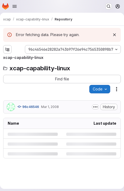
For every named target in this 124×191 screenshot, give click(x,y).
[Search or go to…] (108, 6)
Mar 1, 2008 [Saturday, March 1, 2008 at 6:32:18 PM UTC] (50, 107)
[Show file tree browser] (7, 49)
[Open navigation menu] (14, 6)
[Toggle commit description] (95, 107)
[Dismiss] (114, 35)
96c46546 (28, 107)
